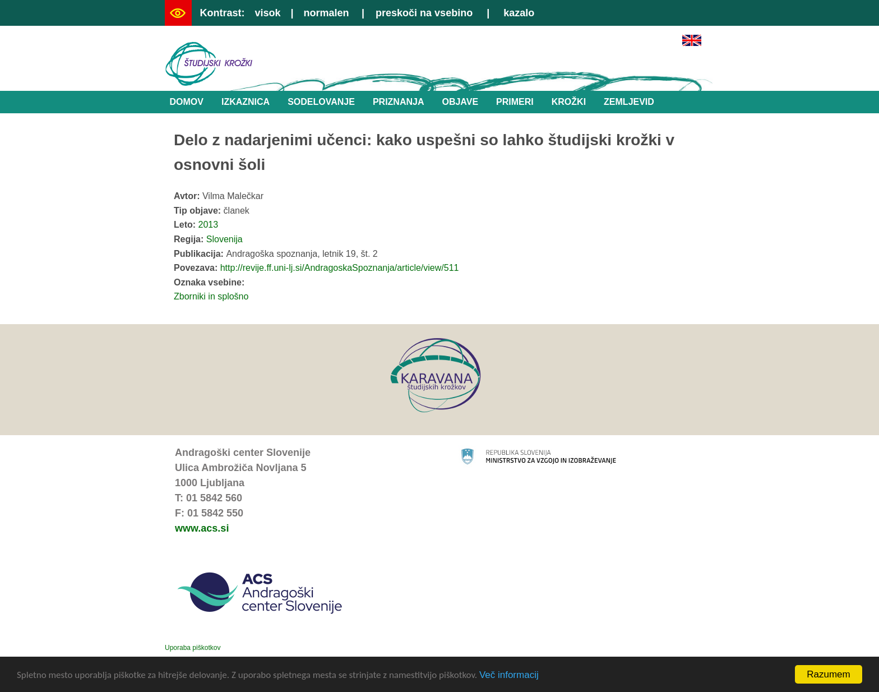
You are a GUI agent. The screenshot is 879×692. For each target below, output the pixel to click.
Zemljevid (629, 102)
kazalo (518, 13)
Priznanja (398, 102)
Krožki (569, 102)
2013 (208, 224)
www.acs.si (202, 528)
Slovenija (224, 239)
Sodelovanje (321, 102)
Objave (460, 102)
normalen (326, 13)
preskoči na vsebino (424, 13)
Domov (186, 102)
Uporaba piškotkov (192, 648)
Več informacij (509, 677)
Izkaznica (245, 102)
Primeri (515, 102)
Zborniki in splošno (211, 296)
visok (267, 13)
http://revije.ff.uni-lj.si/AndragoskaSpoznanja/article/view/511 (339, 268)
